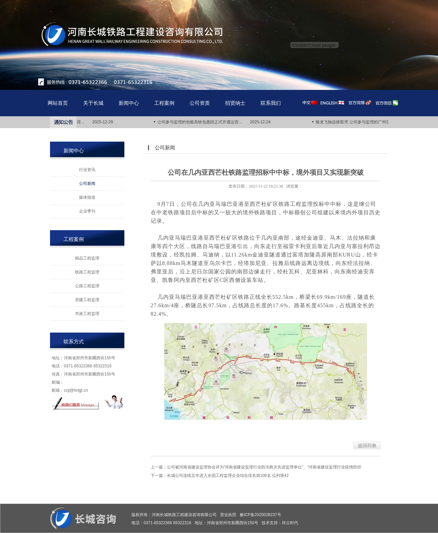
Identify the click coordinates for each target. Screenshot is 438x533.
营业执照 (228, 514)
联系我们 (271, 103)
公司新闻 (87, 183)
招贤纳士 (235, 103)
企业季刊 (87, 211)
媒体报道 (87, 197)
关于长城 (93, 103)
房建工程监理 (87, 299)
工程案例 (164, 103)
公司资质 (200, 103)
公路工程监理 (87, 286)
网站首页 (58, 103)
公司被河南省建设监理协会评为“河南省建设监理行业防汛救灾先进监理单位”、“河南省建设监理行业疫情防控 (264, 467)
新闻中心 (129, 103)
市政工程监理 (87, 313)
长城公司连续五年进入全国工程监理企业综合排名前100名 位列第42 (228, 475)
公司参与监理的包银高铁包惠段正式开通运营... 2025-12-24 (215, 122)
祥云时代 (290, 522)
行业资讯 (87, 169)
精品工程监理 (87, 258)
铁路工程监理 (87, 272)
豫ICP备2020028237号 (260, 514)
